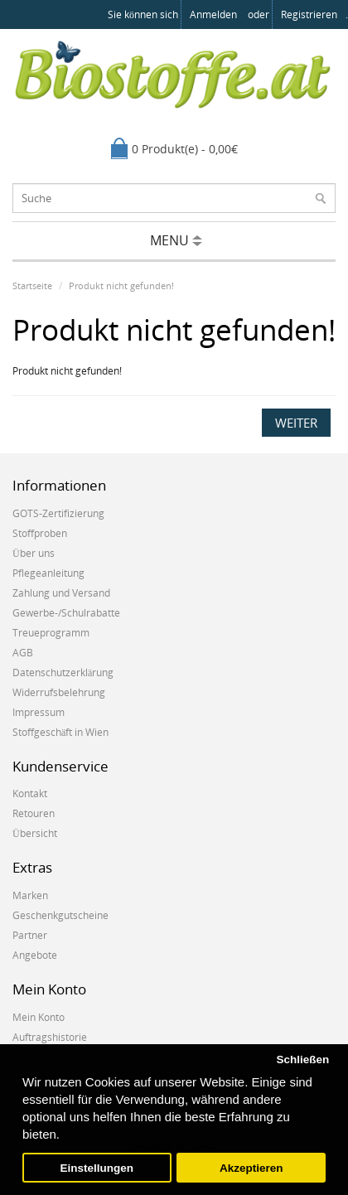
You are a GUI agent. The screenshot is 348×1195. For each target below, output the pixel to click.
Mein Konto (38, 1017)
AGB (22, 653)
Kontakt (29, 793)
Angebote (34, 955)
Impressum (38, 712)
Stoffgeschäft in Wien (60, 732)
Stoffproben (39, 533)
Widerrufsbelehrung (58, 692)
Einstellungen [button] (97, 1168)
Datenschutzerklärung (63, 672)
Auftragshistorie (49, 1037)
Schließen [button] (302, 1059)
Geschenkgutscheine (60, 915)
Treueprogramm (50, 633)
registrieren (309, 14)
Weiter (296, 422)
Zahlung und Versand (61, 593)
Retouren (33, 813)
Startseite (32, 285)
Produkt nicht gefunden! (121, 285)
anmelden (213, 14)
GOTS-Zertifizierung (58, 513)
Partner (29, 935)
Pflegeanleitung (48, 573)
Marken (30, 895)
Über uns (33, 553)
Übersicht (34, 833)
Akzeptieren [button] (251, 1168)
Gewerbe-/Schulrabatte (66, 613)
